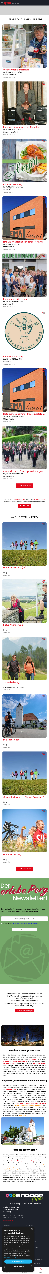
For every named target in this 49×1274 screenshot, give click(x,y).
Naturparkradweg (12, 854)
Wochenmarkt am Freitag (16, 69)
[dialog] (18, 1249)
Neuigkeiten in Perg (10, 1169)
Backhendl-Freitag (12, 184)
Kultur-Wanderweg (13, 625)
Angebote (6, 1061)
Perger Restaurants (19, 1061)
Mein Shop (22, 1116)
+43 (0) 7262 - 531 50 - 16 (16, 1218)
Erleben (6, 1226)
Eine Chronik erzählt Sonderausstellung (23, 241)
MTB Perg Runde (11, 739)
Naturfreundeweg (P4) (14, 567)
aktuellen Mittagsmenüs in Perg (22, 1161)
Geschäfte (33, 1059)
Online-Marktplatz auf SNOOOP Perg (31, 1103)
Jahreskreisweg (11, 682)
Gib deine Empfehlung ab (24, 1010)
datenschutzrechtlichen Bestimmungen (25, 923)
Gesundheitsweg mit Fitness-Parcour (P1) (24, 797)
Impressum (38, 1263)
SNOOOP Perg (11, 1089)
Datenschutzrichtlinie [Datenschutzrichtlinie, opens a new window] (11, 1257)
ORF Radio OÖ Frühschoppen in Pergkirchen (25, 471)
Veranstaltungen (39, 1063)
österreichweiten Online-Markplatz (28, 1105)
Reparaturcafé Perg (13, 356)
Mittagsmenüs (8, 1063)
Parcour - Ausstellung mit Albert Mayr (22, 127)
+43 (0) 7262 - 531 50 (14, 1215)
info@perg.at (8, 1220)
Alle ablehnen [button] (18, 1267)
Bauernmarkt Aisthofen (15, 299)
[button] (24, 485)
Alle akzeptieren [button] (18, 1261)
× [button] (32, 1229)
